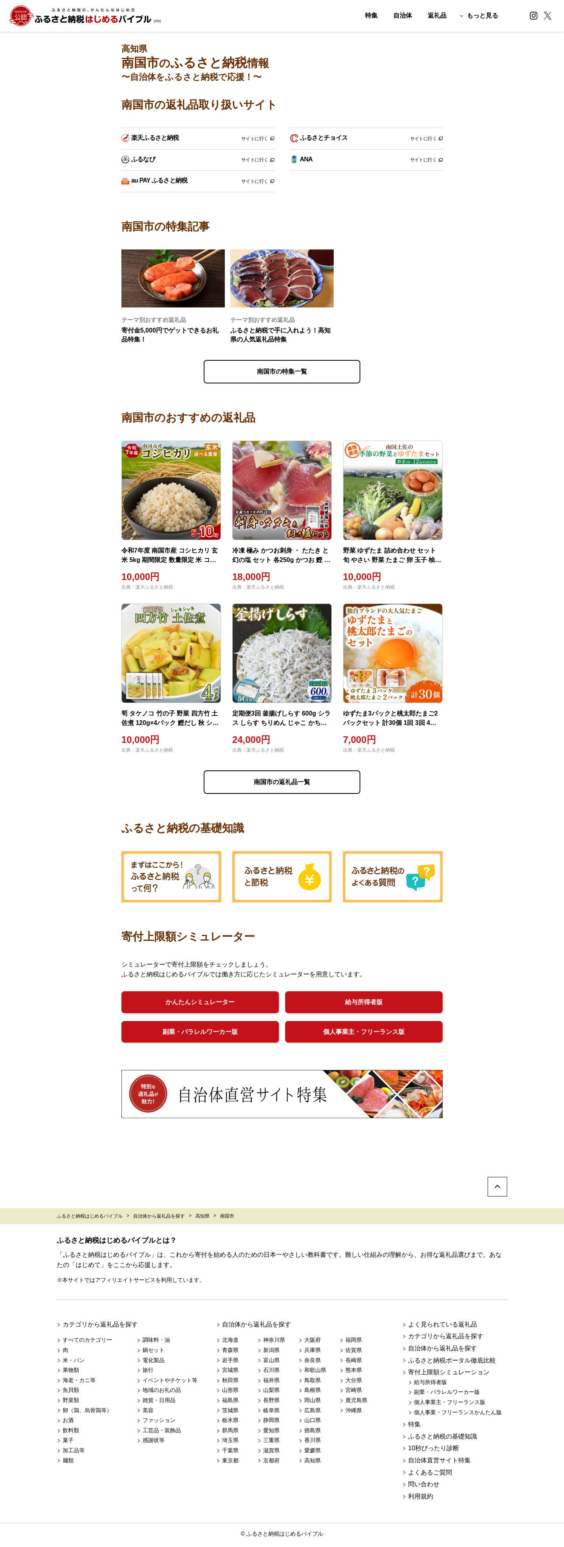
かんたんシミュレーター (200, 1002)
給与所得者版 (364, 1002)
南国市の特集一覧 (282, 371)
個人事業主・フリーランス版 (364, 1031)
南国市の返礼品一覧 (282, 782)
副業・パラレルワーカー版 (200, 1031)
